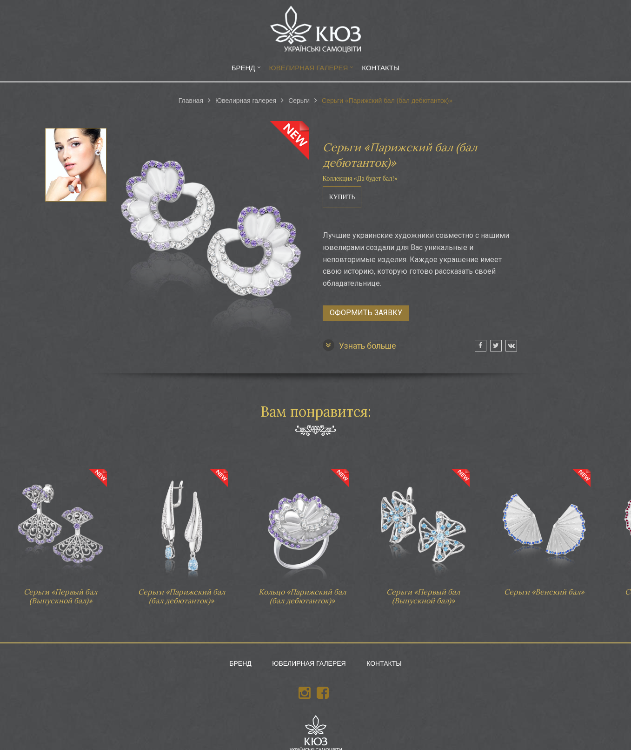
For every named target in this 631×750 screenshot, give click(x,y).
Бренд (243, 68)
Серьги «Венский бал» (544, 528)
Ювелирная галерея (308, 68)
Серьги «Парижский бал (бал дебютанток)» (181, 532)
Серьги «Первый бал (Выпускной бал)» (60, 532)
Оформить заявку (366, 312)
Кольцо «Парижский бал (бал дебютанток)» (302, 532)
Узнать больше (359, 345)
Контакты (380, 68)
